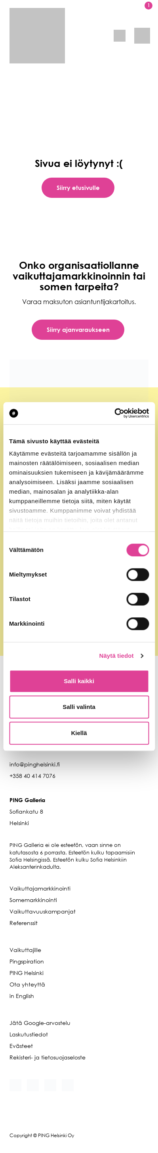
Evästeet (21, 1045)
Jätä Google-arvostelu (40, 1022)
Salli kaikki (79, 681)
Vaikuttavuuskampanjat (43, 911)
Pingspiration (27, 961)
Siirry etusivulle (78, 187)
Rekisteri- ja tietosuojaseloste (48, 1057)
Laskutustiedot (29, 1034)
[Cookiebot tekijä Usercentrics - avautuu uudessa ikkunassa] (114, 413)
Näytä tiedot (116, 655)
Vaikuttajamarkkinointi (40, 888)
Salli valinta (79, 706)
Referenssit (24, 922)
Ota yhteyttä (27, 984)
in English (22, 995)
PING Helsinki (27, 972)
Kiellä (79, 733)
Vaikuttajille (25, 949)
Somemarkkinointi (33, 899)
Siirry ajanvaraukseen (78, 329)
